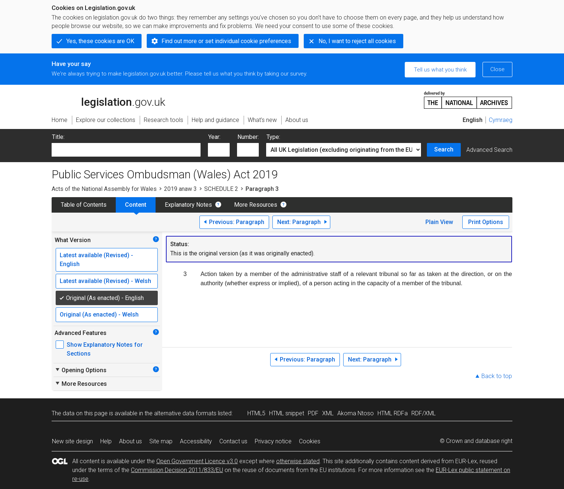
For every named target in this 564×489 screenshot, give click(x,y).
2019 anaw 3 (180, 188)
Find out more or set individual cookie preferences (226, 41)
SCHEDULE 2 (221, 188)
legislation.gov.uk (108, 99)
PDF (313, 413)
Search (443, 149)
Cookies (309, 441)
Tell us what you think (440, 69)
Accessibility (196, 441)
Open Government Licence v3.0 (197, 461)
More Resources (255, 204)
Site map (161, 441)
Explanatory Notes (188, 204)
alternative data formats (185, 413)
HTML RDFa (392, 413)
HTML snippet (286, 413)
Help (106, 441)
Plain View (439, 222)
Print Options (485, 222)
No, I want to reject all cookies (357, 41)
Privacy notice (273, 441)
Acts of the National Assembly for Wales (104, 188)
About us (130, 441)
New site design (72, 441)
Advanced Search (489, 149)
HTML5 (256, 413)
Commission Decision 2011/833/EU (177, 470)
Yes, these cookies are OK (100, 41)
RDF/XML (423, 413)
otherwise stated (298, 461)
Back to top (496, 376)
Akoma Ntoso (355, 413)
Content (135, 204)
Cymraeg (500, 119)
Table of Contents (84, 204)
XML (328, 413)
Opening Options (81, 370)
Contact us (233, 441)
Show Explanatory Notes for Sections (105, 349)
